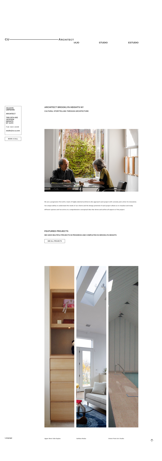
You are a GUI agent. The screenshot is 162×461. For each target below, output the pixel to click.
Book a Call (13, 139)
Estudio (133, 42)
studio (103, 42)
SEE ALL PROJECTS (55, 241)
